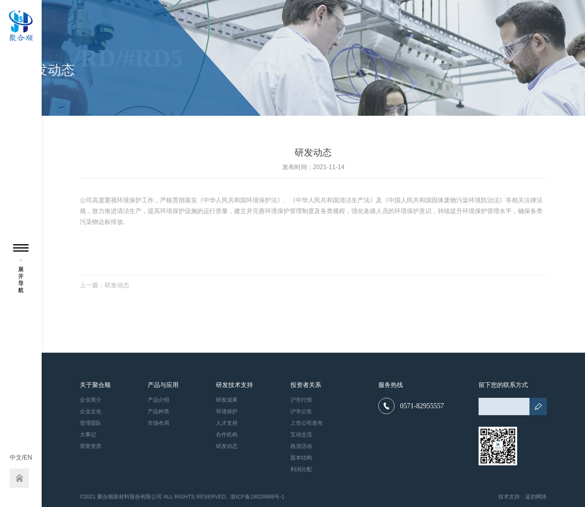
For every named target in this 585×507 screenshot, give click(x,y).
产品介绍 (158, 400)
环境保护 (227, 411)
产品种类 (158, 411)
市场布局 (158, 423)
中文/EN (21, 458)
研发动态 (227, 446)
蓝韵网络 (536, 496)
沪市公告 (301, 411)
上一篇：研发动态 (104, 288)
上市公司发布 (306, 423)
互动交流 (301, 434)
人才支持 (227, 423)
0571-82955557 (411, 406)
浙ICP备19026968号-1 (257, 496)
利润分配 (301, 469)
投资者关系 (305, 385)
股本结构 (301, 458)
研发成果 (227, 400)
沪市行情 (301, 400)
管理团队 (90, 423)
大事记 (88, 434)
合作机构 (227, 434)
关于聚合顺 (95, 385)
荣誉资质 (90, 446)
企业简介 (90, 400)
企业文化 (90, 411)
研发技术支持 (234, 385)
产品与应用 (163, 385)
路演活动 (301, 446)
